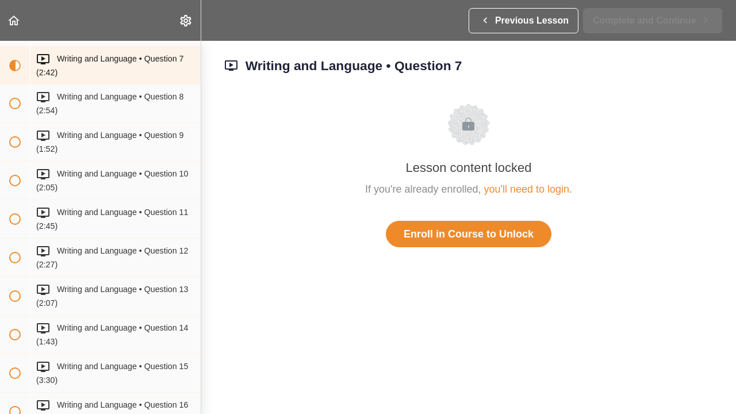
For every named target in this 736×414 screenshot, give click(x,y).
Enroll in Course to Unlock (469, 234)
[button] (14, 20)
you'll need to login (527, 189)
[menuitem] (186, 20)
